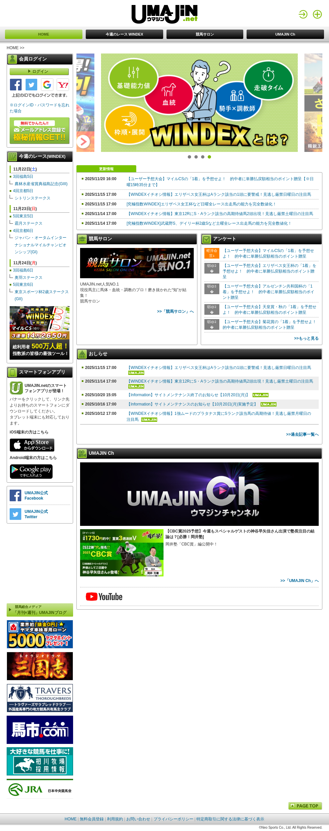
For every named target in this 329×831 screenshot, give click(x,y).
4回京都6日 (23, 230)
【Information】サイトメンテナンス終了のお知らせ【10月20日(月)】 (189, 395)
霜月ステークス (29, 223)
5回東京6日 (23, 284)
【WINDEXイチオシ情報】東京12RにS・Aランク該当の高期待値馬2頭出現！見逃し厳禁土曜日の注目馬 (220, 213)
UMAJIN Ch (285, 34)
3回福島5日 (23, 176)
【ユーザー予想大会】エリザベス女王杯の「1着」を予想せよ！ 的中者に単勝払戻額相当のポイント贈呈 (270, 271)
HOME (43, 34)
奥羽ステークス (29, 277)
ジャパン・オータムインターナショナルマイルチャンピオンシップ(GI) (40, 244)
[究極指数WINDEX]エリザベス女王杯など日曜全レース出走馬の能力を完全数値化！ (201, 204)
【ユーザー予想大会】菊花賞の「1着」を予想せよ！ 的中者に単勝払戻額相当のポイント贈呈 (270, 324)
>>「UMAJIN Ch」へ (299, 580)
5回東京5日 (23, 216)
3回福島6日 (23, 270)
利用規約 (115, 819)
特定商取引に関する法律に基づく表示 (230, 819)
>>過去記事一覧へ (302, 434)
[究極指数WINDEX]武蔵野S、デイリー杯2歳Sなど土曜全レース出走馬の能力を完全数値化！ (209, 223)
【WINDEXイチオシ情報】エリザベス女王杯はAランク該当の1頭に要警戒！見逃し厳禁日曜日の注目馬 (219, 194)
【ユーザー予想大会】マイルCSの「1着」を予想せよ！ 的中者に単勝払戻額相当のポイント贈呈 (268, 253)
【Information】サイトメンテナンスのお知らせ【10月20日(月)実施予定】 (193, 404)
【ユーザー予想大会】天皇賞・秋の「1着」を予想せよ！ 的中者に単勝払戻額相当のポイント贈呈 (270, 309)
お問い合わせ (138, 819)
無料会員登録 (92, 819)
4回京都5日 (23, 190)
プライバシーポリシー (173, 819)
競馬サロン (205, 34)
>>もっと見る (306, 338)
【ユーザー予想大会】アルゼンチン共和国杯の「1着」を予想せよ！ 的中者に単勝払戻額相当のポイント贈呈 (268, 292)
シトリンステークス (33, 198)
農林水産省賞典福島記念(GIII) (41, 183)
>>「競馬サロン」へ (175, 311)
